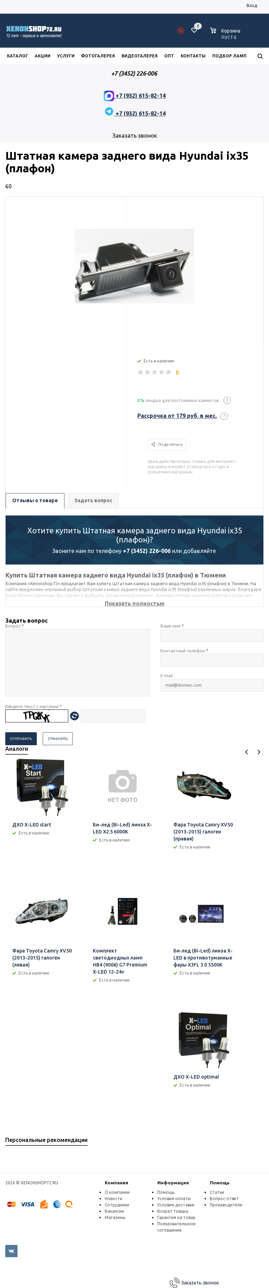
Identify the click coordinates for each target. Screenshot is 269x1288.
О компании (117, 1192)
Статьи (217, 1192)
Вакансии (114, 1211)
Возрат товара (172, 1211)
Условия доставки (175, 1205)
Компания (116, 1182)
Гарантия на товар (176, 1217)
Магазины (115, 1217)
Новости (113, 1198)
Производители (226, 1205)
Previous (247, 752)
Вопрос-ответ (224, 1198)
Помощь (220, 1182)
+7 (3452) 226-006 (147, 551)
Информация (173, 1182)
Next (259, 752)
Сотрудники (117, 1205)
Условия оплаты (174, 1198)
